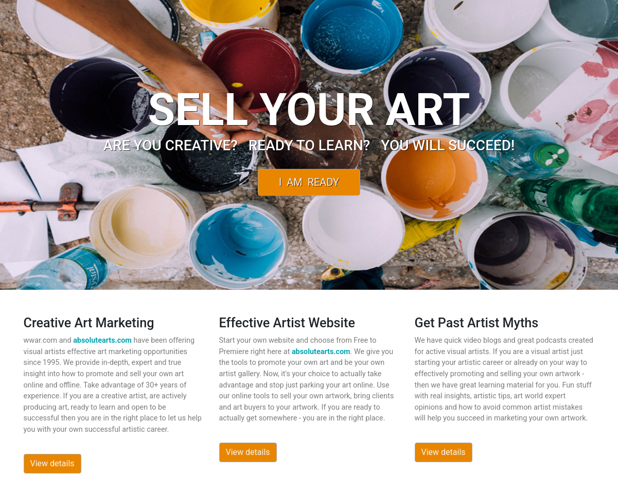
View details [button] (52, 463)
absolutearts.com (102, 340)
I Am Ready (309, 182)
